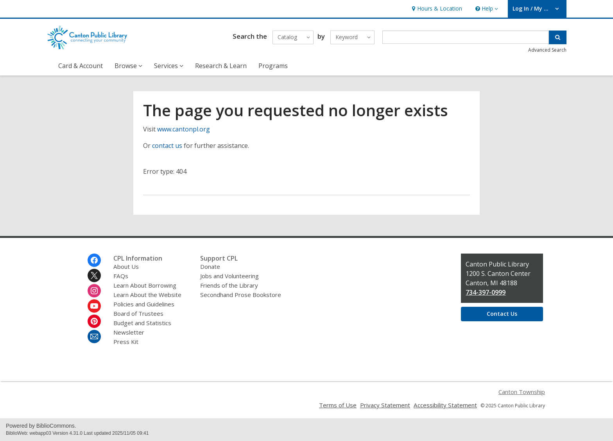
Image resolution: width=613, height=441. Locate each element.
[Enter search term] (465, 37)
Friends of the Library (229, 285)
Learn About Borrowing (144, 285)
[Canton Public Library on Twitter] (94, 275)
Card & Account (80, 65)
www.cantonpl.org (183, 129)
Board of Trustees (138, 313)
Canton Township (521, 392)
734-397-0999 (485, 292)
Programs (273, 65)
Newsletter (128, 332)
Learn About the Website (147, 295)
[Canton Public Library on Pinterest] (94, 321)
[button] (486, 9)
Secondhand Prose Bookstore (240, 295)
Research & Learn (221, 65)
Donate (210, 266)
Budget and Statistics (142, 323)
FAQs (120, 276)
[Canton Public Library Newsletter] (94, 336)
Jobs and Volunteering (229, 276)
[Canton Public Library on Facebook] (94, 260)
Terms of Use (338, 405)
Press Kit (125, 342)
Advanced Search (547, 50)
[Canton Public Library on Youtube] (94, 306)
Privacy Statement (385, 405)
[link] (436, 9)
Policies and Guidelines (143, 304)
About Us (126, 266)
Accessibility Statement (445, 405)
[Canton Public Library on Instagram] (94, 290)
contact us (167, 145)
